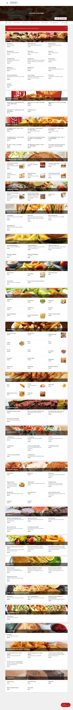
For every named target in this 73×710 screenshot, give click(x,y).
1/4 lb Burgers (63, 22)
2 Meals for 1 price (34, 22)
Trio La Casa (25, 22)
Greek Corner (44, 22)
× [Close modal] (66, 27)
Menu (57, 18)
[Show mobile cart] (65, 705)
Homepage (63, 18)
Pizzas (9, 22)
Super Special (17, 22)
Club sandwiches (54, 22)
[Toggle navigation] (7, 3)
